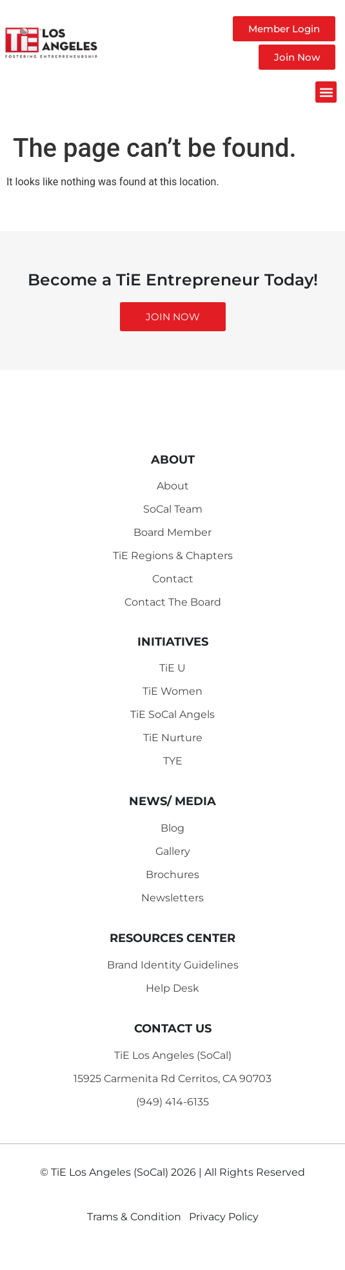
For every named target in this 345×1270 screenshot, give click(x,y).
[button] (326, 92)
